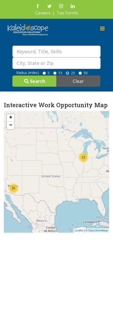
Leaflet (79, 230)
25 (70, 72)
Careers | (46, 13)
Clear (78, 81)
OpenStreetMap (98, 230)
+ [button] (10, 118)
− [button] (10, 125)
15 (57, 72)
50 (83, 72)
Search (34, 81)
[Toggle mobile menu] (102, 28)
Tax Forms (67, 13)
